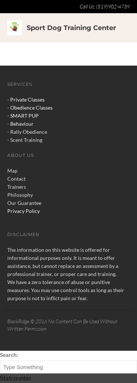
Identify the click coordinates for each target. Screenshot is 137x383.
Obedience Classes (31, 107)
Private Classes (27, 99)
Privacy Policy (23, 211)
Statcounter (16, 378)
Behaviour (22, 124)
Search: (9, 354)
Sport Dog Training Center (71, 28)
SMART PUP (24, 116)
